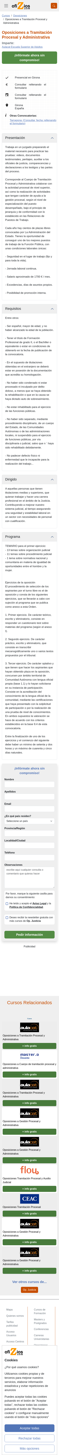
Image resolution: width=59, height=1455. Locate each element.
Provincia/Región (14, 828)
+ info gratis (29, 1046)
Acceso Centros (15, 1341)
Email (7, 804)
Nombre (9, 779)
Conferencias (41, 1329)
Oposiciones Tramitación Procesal (22, 1207)
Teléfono (9, 852)
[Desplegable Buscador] (54, 6)
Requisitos (13, 309)
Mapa (9, 1309)
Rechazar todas (29, 1438)
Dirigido (11, 479)
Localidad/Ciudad (14, 840)
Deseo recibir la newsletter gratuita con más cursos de (31, 919)
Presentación (15, 138)
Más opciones (29, 1448)
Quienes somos (15, 1315)
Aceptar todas (29, 1428)
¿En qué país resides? (17, 816)
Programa (12, 537)
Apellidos (10, 791)
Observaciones (13, 865)
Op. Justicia (29, 1289)
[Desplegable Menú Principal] (6, 5)
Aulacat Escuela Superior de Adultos (22, 47)
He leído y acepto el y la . (30, 905)
